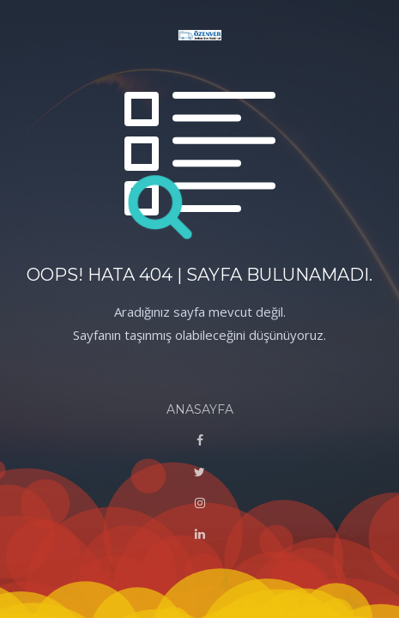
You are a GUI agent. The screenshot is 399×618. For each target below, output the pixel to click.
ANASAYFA (199, 409)
